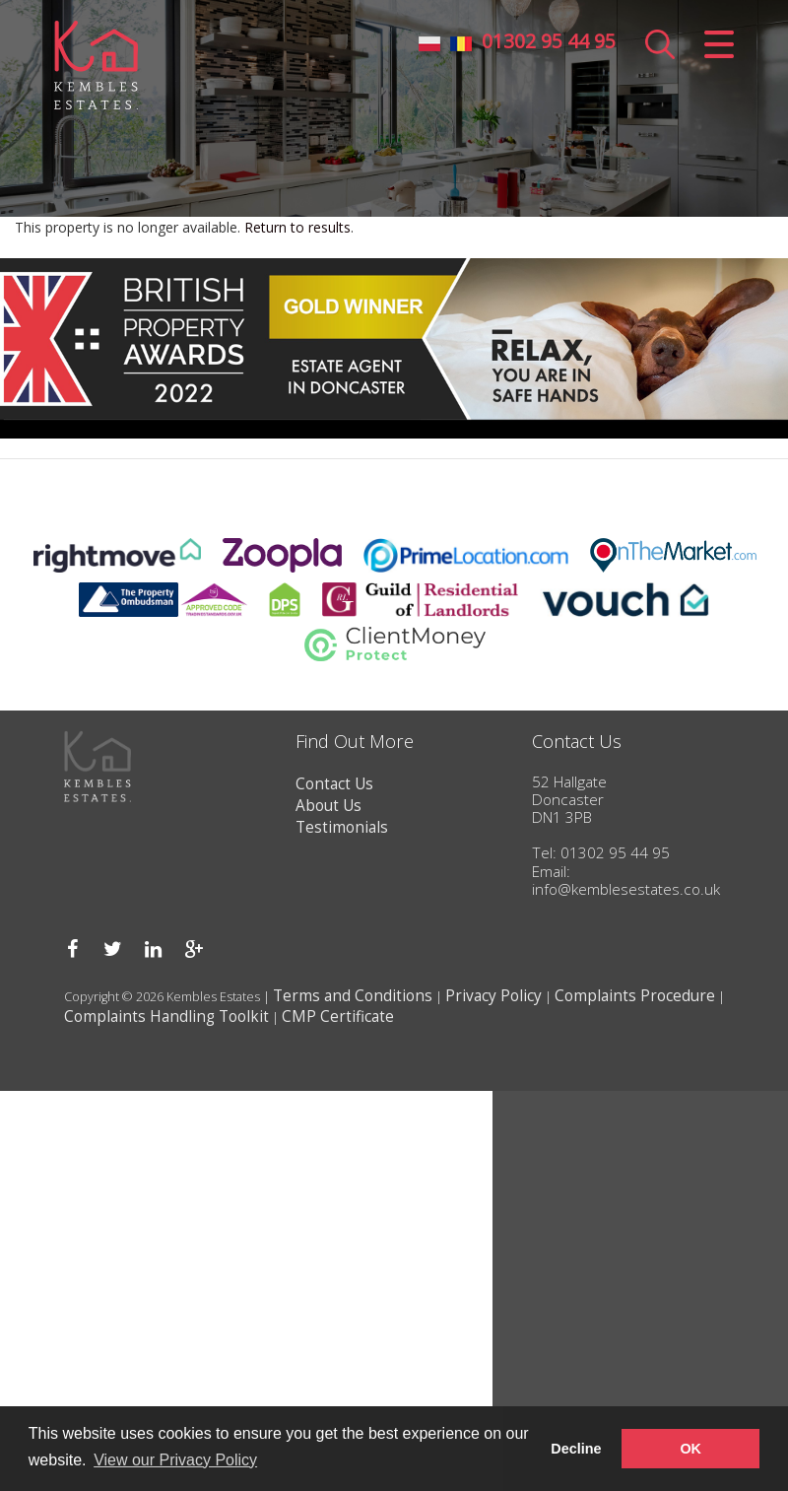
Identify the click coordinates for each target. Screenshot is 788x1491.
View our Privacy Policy (175, 1460)
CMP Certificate (338, 1016)
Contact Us (334, 784)
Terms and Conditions (352, 995)
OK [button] (690, 1449)
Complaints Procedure (635, 995)
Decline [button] (576, 1449)
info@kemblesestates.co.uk (626, 889)
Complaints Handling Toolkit (166, 1016)
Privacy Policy (493, 995)
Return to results (297, 227)
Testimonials (342, 827)
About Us (328, 805)
